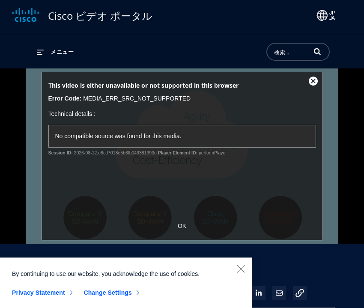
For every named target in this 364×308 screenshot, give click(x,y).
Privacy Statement (38, 297)
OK (182, 225)
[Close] (240, 274)
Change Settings (108, 297)
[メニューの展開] (55, 51)
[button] (317, 51)
